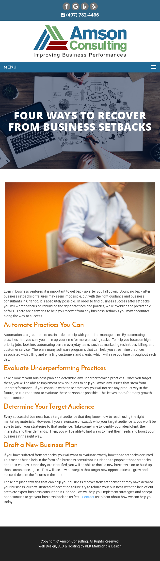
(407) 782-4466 (80, 15)
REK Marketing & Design (103, 546)
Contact (88, 496)
